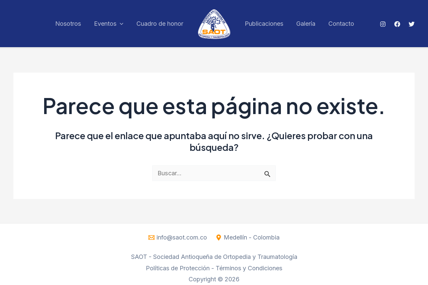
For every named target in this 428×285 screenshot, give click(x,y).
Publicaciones (263, 23)
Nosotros (71, 23)
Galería (304, 23)
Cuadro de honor (160, 23)
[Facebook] (397, 24)
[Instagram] (383, 24)
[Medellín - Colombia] (248, 237)
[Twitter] (412, 24)
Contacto (339, 23)
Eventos (110, 23)
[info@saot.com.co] (177, 237)
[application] (121, 23)
